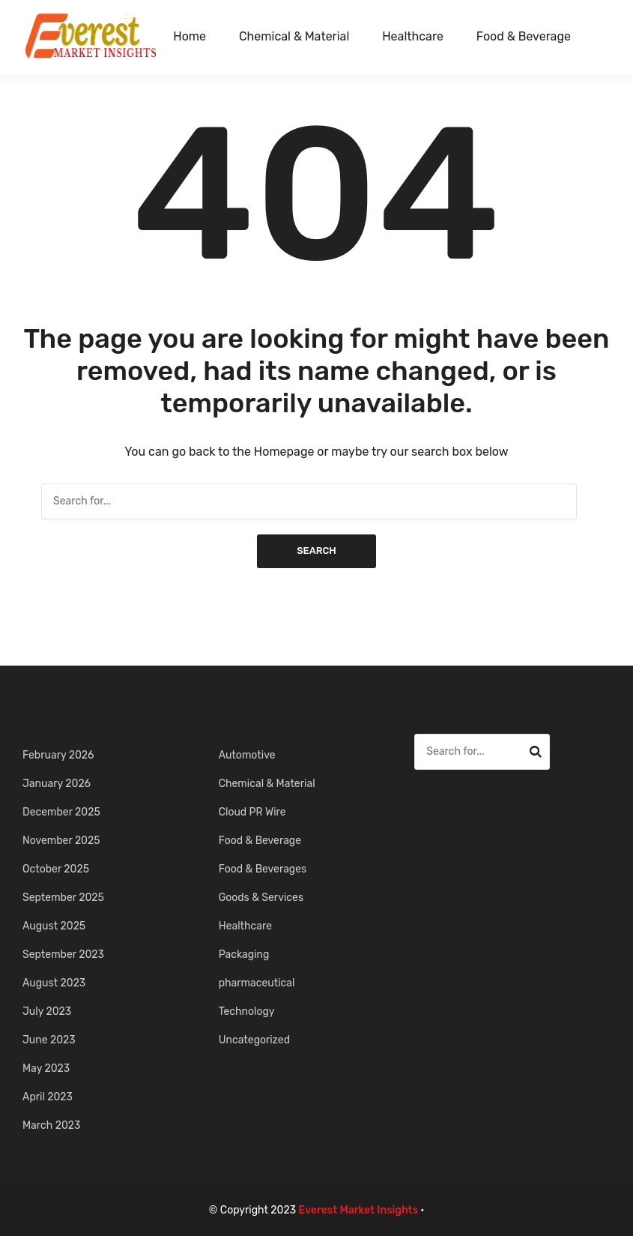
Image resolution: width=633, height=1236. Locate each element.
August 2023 (53, 983)
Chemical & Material (294, 36)
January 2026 (56, 783)
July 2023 (46, 1011)
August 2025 (53, 926)
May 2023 (46, 1068)
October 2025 (55, 869)
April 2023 (47, 1097)
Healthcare (412, 36)
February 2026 (58, 755)
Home (189, 36)
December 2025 (61, 812)
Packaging (244, 954)
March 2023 (51, 1125)
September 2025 (63, 897)
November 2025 (61, 840)
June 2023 (49, 1040)
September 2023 (63, 954)
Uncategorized (254, 1040)
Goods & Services (261, 897)
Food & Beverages (263, 869)
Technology (247, 1011)
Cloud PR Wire (252, 812)
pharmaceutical (257, 983)
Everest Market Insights (359, 1210)
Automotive (247, 755)
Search (316, 550)
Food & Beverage (523, 36)
